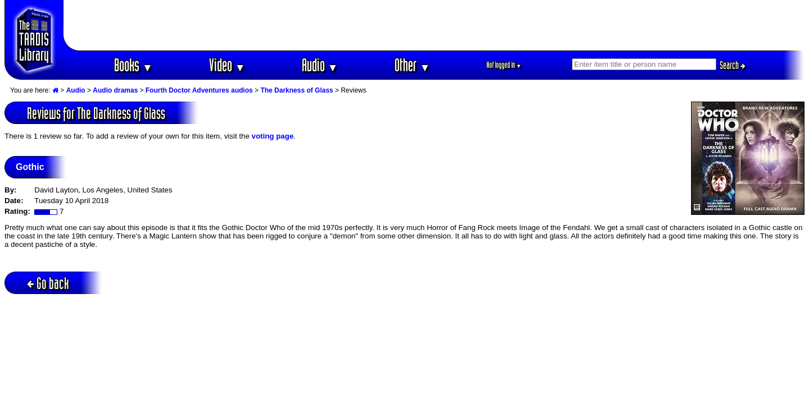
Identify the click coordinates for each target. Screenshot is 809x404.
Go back (48, 283)
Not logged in (504, 65)
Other (412, 65)
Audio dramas (115, 90)
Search (733, 65)
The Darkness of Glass (297, 90)
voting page (273, 136)
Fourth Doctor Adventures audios (199, 90)
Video (227, 65)
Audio (320, 65)
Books (133, 65)
